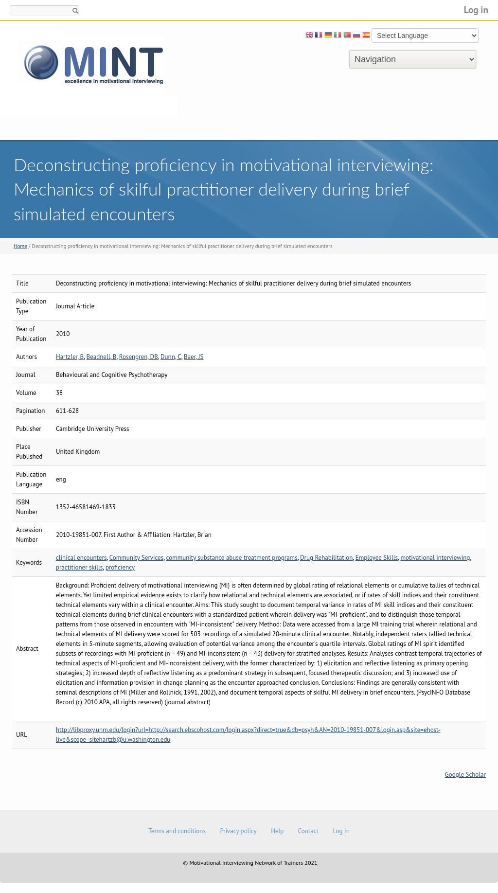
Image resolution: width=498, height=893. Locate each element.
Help (277, 831)
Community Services (136, 558)
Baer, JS (193, 357)
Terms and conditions (177, 831)
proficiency (120, 567)
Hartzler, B (70, 357)
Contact (308, 831)
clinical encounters (81, 558)
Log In (341, 831)
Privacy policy (238, 831)
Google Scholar (465, 774)
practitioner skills (79, 567)
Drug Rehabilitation (326, 558)
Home (20, 246)
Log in (476, 9)
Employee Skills (377, 558)
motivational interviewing (435, 558)
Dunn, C (170, 357)
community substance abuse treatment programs (232, 558)
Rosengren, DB (138, 357)
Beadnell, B (102, 357)
